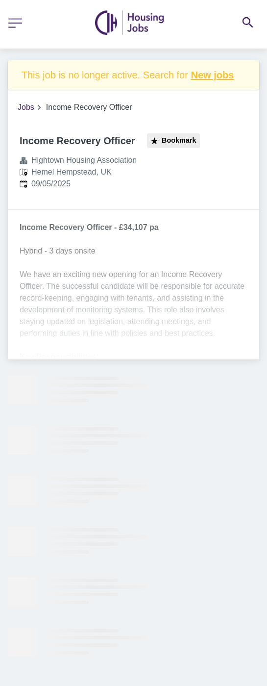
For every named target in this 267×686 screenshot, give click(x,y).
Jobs (26, 107)
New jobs (212, 75)
